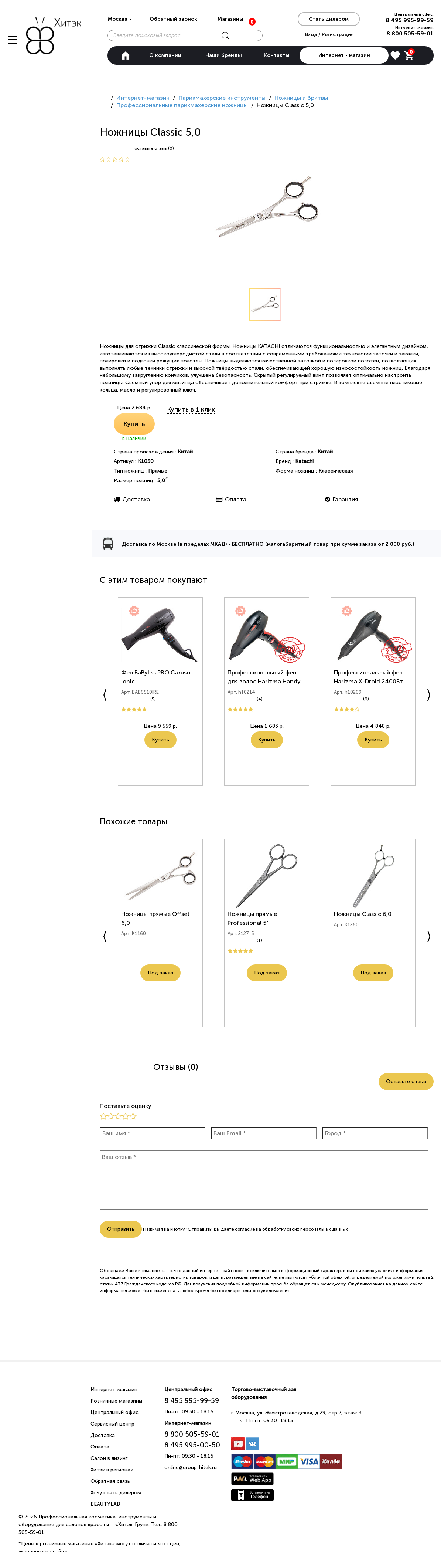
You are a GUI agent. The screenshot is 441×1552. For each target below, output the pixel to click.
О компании (165, 55)
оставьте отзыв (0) (154, 148)
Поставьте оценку (125, 1105)
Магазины (230, 19)
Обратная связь (110, 1481)
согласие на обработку (260, 1229)
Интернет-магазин (113, 1389)
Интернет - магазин (344, 55)
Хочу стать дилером (115, 1493)
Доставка (102, 1435)
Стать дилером (329, 19)
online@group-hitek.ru (190, 1467)
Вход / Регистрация (329, 34)
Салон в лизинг (108, 1458)
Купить (134, 424)
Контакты (277, 55)
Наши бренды (223, 55)
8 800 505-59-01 (410, 33)
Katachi (304, 461)
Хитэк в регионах (111, 1470)
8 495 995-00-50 (192, 1445)
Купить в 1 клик (191, 409)
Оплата (99, 1447)
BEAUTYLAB (105, 1504)
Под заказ (160, 985)
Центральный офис (114, 1412)
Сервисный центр (112, 1424)
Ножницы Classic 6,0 (364, 917)
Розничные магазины (116, 1401)
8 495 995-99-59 (410, 20)
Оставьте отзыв (406, 1081)
